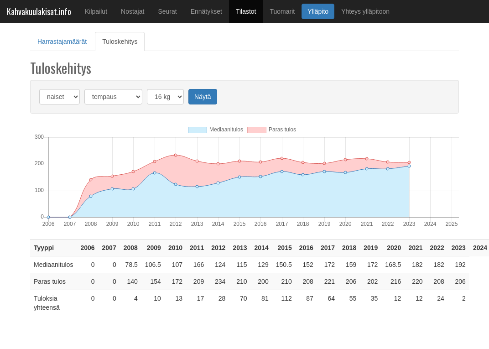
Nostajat (132, 11)
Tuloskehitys (123, 40)
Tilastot (249, 10)
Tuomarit (282, 11)
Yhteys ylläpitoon (365, 11)
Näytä (202, 96)
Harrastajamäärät (62, 41)
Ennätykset (206, 11)
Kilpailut (96, 11)
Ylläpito (317, 11)
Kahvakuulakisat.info (39, 11)
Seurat (167, 11)
